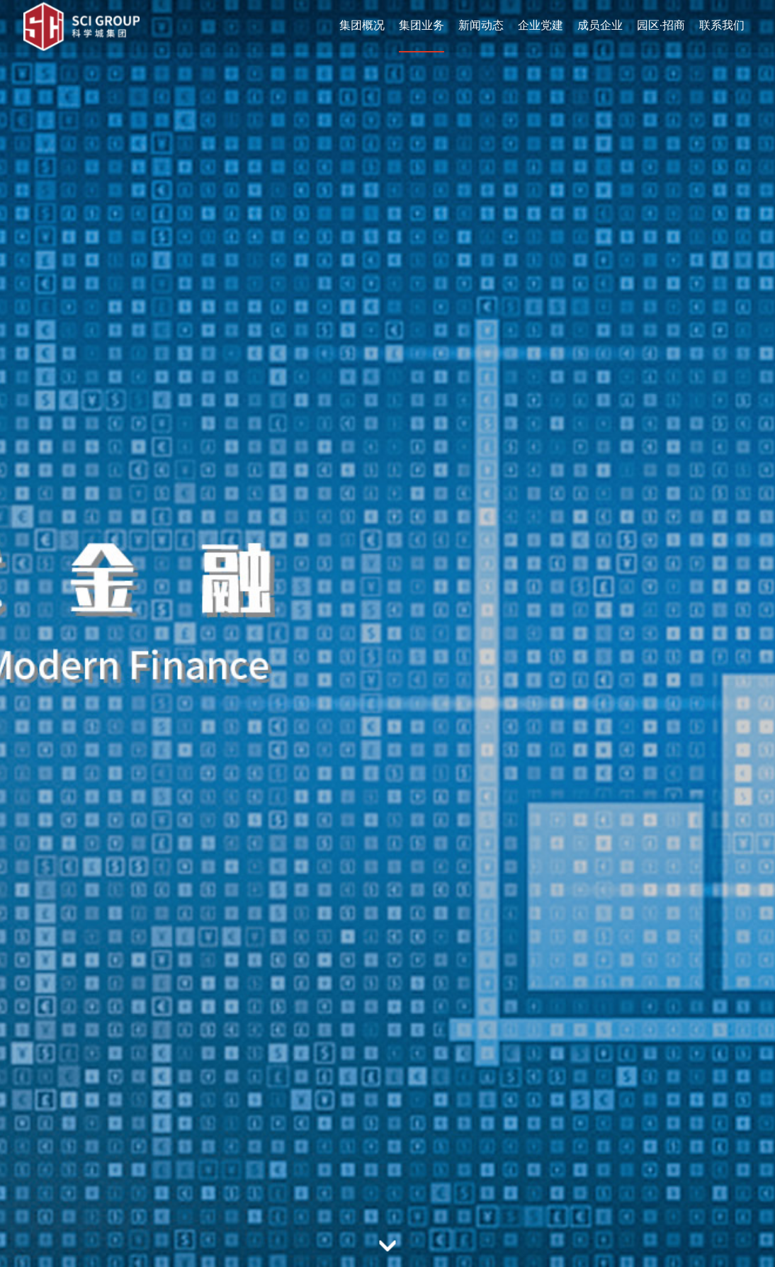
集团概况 (362, 25)
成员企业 (600, 25)
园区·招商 (661, 25)
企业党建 (540, 25)
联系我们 (722, 25)
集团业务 (421, 25)
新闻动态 (481, 25)
